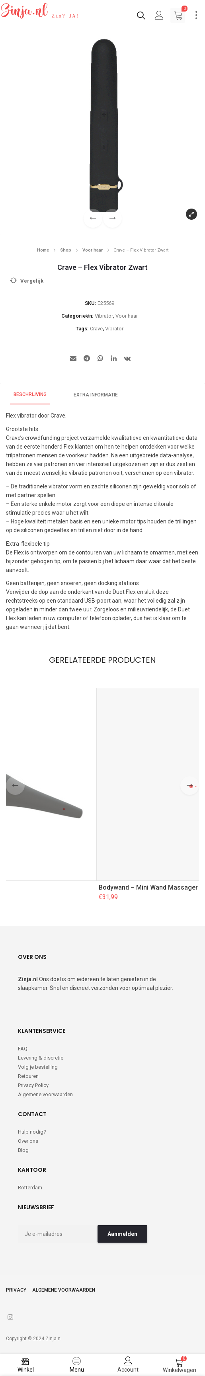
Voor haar (92, 250)
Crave (96, 329)
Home (43, 250)
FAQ (22, 1049)
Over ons (28, 1141)
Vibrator (104, 316)
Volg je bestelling (38, 1067)
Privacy (16, 1290)
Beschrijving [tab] (30, 394)
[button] (112, 218)
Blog (23, 1150)
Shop (65, 250)
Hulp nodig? (32, 1132)
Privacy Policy (33, 1085)
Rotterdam (30, 1188)
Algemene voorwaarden (45, 1094)
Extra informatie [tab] (96, 395)
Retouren (28, 1076)
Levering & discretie (40, 1058)
